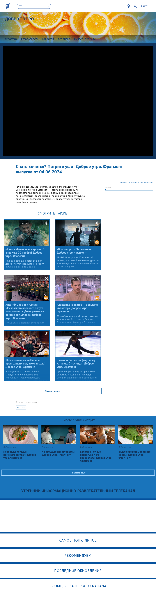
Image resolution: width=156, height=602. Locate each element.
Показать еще (52, 390)
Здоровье (21, 407)
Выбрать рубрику (84, 39)
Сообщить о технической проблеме (136, 182)
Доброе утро (19, 19)
